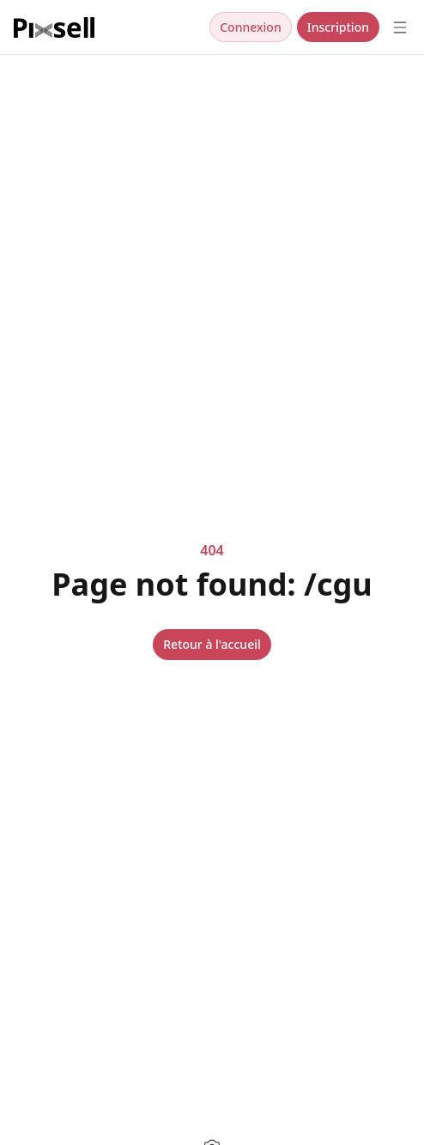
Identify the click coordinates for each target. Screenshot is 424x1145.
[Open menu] (400, 27)
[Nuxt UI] (54, 27)
